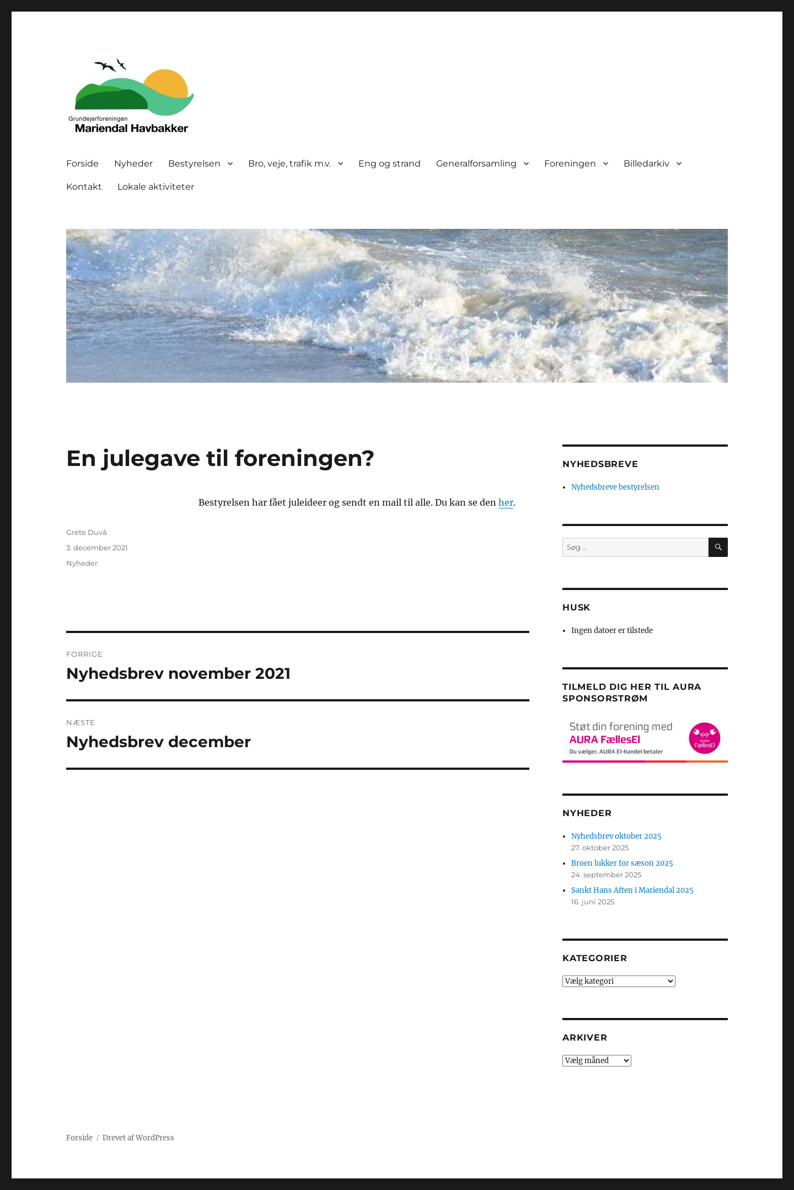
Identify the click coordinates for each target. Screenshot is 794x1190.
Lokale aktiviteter (155, 186)
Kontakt (84, 186)
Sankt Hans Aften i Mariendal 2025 (632, 890)
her (505, 502)
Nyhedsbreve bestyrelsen (615, 487)
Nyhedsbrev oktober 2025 (616, 836)
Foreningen (570, 163)
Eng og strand (389, 163)
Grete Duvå (86, 532)
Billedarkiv (646, 163)
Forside (82, 163)
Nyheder (133, 163)
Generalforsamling (476, 163)
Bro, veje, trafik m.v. (289, 163)
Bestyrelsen (194, 163)
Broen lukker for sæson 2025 (622, 863)
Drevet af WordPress (138, 1138)
